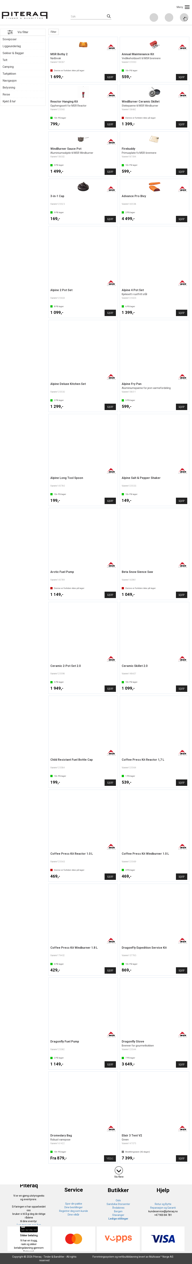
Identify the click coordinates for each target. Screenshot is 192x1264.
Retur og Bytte (163, 1204)
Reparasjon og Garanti (163, 1207)
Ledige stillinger (118, 1218)
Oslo (118, 1200)
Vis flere (119, 1176)
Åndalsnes (118, 1207)
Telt (5, 60)
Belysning (9, 87)
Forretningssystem (103, 1256)
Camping (8, 66)
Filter (53, 31)
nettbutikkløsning (128, 1256)
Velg (110, 1158)
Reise (6, 94)
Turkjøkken (9, 73)
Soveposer (10, 39)
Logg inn (169, 18)
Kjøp (110, 77)
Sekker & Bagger (13, 53)
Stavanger (118, 1215)
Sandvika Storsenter (118, 1204)
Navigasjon (10, 80)
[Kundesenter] (154, 17)
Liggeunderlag (12, 46)
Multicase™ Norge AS (161, 1256)
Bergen (118, 1211)
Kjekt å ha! (9, 101)
